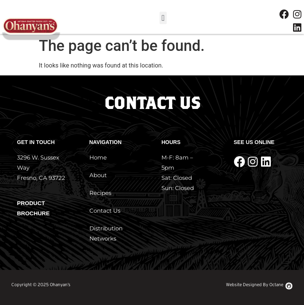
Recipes (100, 192)
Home (98, 157)
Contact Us (104, 210)
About (98, 175)
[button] (163, 18)
